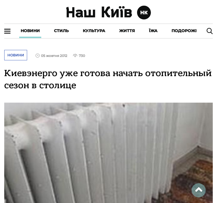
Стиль (61, 30)
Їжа (153, 30)
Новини (30, 30)
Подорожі (184, 30)
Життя (127, 30)
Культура (94, 30)
